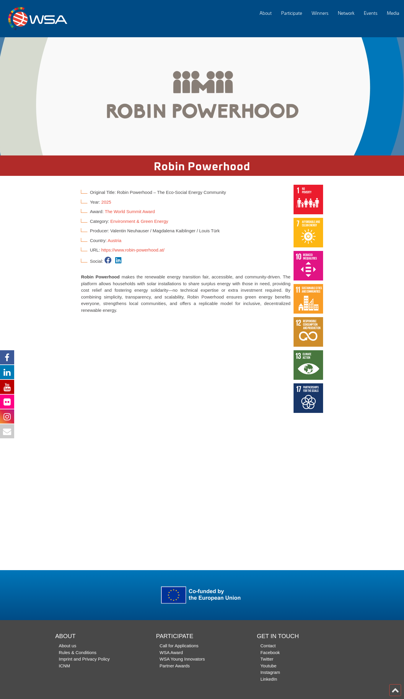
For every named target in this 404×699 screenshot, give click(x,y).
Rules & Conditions (78, 652)
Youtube (268, 665)
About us (67, 645)
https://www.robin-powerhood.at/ (132, 249)
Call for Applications (178, 645)
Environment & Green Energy (139, 221)
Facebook (270, 652)
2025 (106, 202)
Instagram (270, 672)
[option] (202, 96)
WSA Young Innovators (182, 658)
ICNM (64, 665)
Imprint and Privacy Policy (84, 658)
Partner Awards (174, 665)
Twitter (266, 658)
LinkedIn (268, 679)
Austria (114, 240)
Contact (268, 645)
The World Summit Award (130, 211)
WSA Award (171, 652)
